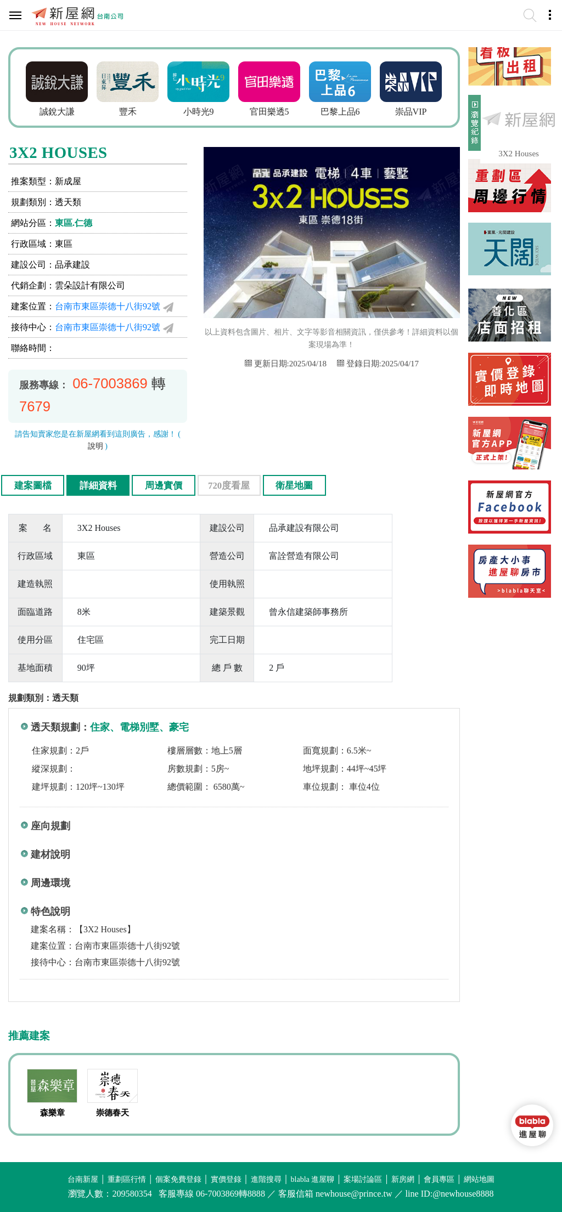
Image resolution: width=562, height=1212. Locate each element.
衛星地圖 (294, 485)
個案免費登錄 (178, 1179)
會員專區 (439, 1179)
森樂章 (52, 1112)
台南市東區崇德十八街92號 (107, 306)
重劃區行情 (127, 1179)
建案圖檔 (33, 485)
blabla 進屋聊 (313, 1179)
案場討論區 (363, 1179)
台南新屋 (83, 1179)
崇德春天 (112, 1112)
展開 (473, 127)
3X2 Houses (518, 153)
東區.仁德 (73, 223)
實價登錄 (226, 1179)
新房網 (402, 1179)
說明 (95, 446)
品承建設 (72, 264)
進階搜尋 (266, 1179)
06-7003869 (110, 383)
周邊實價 (163, 485)
